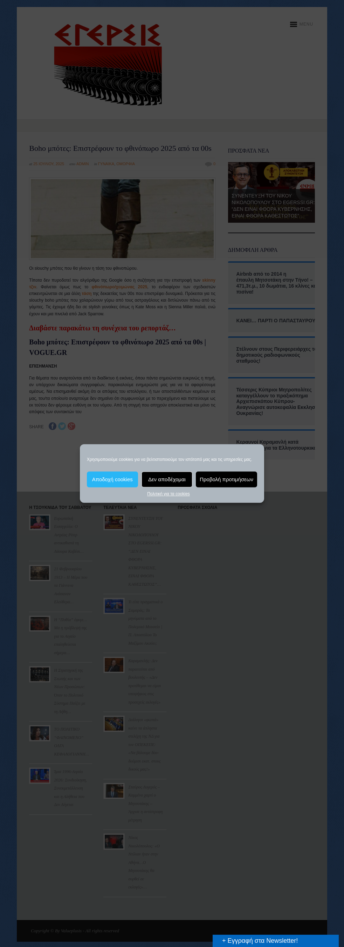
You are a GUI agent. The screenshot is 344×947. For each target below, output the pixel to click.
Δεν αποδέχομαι (167, 479)
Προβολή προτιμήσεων (226, 479)
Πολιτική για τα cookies (168, 493)
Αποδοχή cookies (112, 479)
